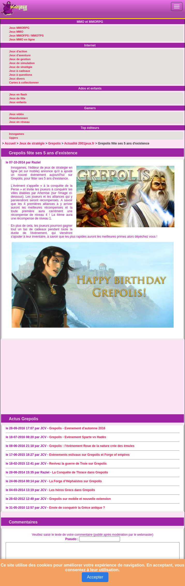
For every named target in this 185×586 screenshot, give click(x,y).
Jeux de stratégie (20, 66)
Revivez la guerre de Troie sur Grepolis (78, 463)
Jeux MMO (16, 31)
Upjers (13, 137)
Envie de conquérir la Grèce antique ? (77, 507)
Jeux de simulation (22, 63)
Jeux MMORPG (19, 27)
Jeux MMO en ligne (22, 39)
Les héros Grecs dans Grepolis (72, 490)
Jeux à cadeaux (19, 70)
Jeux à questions (20, 74)
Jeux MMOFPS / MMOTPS (26, 35)
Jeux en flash (18, 94)
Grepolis (54, 143)
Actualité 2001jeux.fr (79, 143)
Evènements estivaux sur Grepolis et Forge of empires (89, 455)
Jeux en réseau (19, 121)
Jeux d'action (18, 51)
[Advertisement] (43, 373)
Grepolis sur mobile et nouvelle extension (80, 499)
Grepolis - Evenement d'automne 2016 (77, 428)
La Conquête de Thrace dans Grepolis (80, 472)
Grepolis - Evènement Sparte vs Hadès (77, 437)
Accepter (95, 577)
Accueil (10, 143)
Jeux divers (17, 78)
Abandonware (18, 118)
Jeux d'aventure (20, 55)
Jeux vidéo (16, 114)
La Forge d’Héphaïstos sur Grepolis (75, 481)
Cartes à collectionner (24, 82)
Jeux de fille (17, 98)
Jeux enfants (17, 102)
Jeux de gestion (20, 59)
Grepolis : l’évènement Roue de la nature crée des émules (91, 446)
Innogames (16, 133)
